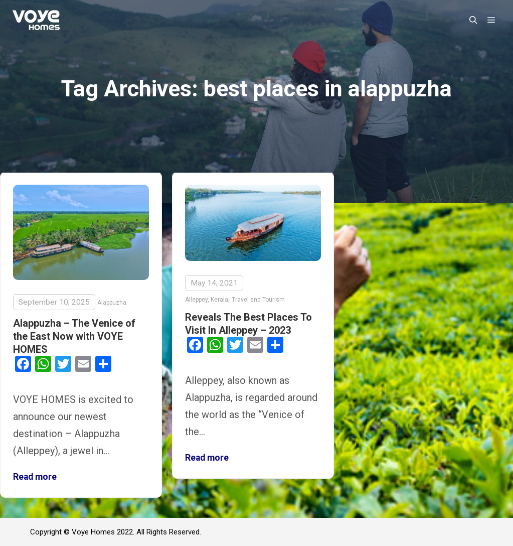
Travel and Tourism (258, 299)
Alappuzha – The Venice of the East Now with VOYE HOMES (74, 336)
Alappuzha (111, 302)
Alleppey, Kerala (206, 299)
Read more (35, 477)
